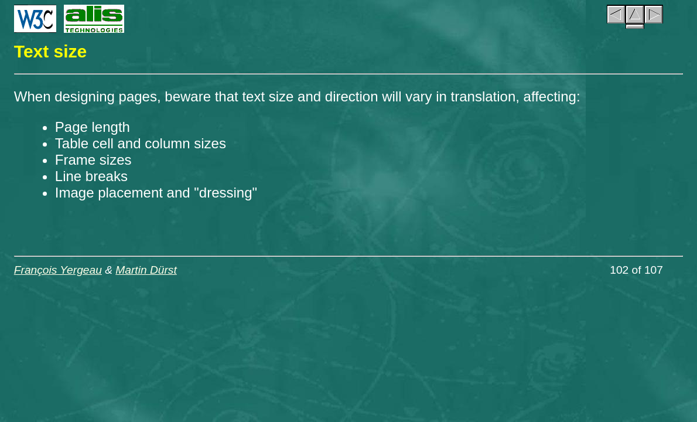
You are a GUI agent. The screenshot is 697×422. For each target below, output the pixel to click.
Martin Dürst (145, 270)
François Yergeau (58, 270)
